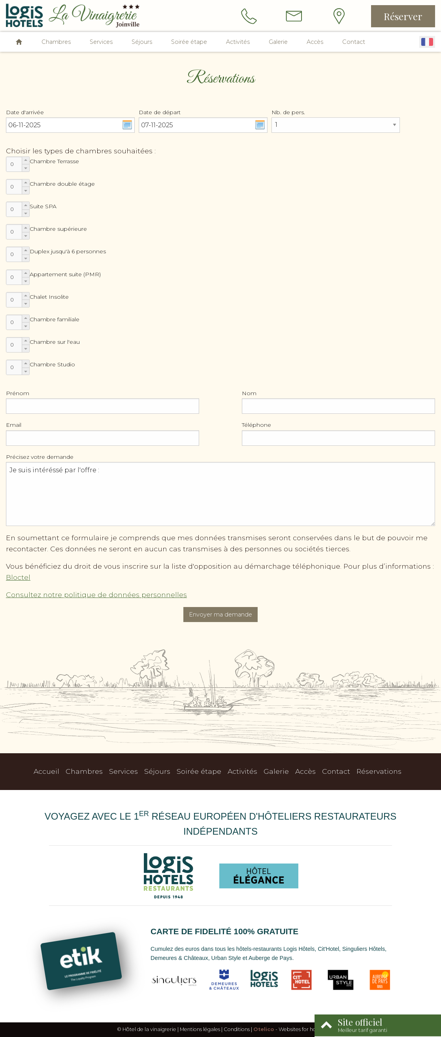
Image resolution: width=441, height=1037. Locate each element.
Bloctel (18, 577)
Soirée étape (189, 41)
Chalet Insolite (49, 296)
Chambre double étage (62, 183)
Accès (315, 41)
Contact (353, 41)
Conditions (237, 1029)
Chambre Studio (52, 364)
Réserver (403, 16)
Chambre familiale (54, 319)
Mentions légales (200, 1029)
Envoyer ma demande (220, 614)
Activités (238, 41)
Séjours (142, 41)
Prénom (17, 393)
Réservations (378, 771)
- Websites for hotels (288, 1029)
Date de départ (160, 112)
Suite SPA (43, 206)
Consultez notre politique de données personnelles (96, 594)
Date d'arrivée (25, 112)
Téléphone (256, 424)
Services (101, 41)
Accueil (46, 771)
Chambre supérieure (58, 228)
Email (13, 424)
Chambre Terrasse (54, 161)
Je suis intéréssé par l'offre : (220, 494)
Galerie (278, 41)
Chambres (56, 41)
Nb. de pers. (288, 112)
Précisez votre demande (40, 456)
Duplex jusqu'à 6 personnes (68, 251)
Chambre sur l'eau (55, 341)
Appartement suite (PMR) (65, 274)
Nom (249, 393)
